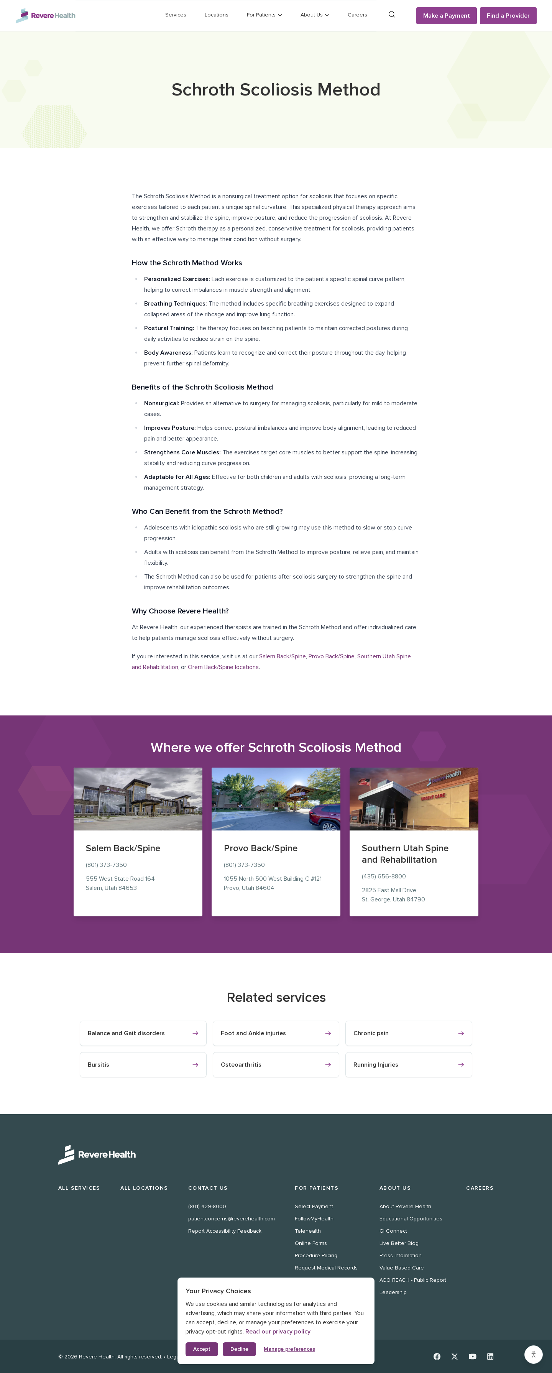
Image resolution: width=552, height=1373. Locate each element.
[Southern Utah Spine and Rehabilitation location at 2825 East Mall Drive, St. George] (414, 799)
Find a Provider (508, 16)
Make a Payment (446, 16)
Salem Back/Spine (282, 656)
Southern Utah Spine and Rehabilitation (405, 854)
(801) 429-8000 (207, 1206)
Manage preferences (289, 1349)
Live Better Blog (399, 1243)
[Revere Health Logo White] (276, 1155)
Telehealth (308, 1231)
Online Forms (311, 1243)
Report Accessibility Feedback (224, 1231)
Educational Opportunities (411, 1218)
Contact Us (208, 1188)
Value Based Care (402, 1267)
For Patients (316, 1188)
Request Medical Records (326, 1267)
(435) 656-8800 (384, 876)
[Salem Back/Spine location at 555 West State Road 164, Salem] (138, 799)
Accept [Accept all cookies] (201, 1349)
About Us (395, 1188)
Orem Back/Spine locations (223, 667)
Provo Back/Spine (332, 656)
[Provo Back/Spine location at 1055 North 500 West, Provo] (276, 799)
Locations (216, 15)
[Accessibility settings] (533, 1354)
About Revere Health (405, 1206)
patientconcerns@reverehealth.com (231, 1218)
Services (175, 15)
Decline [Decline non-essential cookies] (239, 1349)
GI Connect (393, 1231)
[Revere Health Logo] (45, 15)
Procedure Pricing (316, 1255)
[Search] (392, 14)
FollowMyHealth (314, 1218)
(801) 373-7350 (106, 865)
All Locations (144, 1188)
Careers (357, 15)
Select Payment (314, 1206)
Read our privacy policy (277, 1331)
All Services (79, 1188)
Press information (401, 1255)
